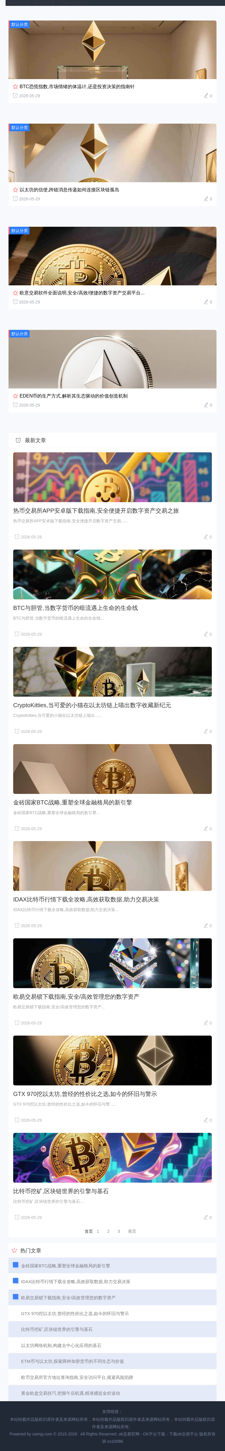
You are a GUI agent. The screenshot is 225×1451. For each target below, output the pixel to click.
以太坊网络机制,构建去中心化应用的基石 (61, 1345)
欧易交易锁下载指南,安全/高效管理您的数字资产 (76, 996)
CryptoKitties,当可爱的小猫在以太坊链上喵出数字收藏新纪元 (92, 705)
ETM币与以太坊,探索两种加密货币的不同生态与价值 (72, 1361)
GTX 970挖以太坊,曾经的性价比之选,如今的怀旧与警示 (85, 1094)
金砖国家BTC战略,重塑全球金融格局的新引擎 (72, 802)
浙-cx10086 (112, 1441)
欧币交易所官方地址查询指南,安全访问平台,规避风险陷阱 (77, 1377)
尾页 (132, 1231)
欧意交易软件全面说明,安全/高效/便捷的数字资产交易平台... (82, 292)
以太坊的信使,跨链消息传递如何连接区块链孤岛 (69, 189)
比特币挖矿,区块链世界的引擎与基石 (61, 1191)
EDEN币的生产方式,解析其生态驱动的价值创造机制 (74, 395)
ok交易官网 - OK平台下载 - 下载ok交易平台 (48, 3)
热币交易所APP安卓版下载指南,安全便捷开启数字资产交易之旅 (96, 510)
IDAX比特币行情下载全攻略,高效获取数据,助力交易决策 (86, 899)
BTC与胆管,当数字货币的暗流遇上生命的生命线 (75, 608)
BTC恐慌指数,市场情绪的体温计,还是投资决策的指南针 (77, 86)
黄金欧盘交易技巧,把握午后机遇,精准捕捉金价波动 (70, 1393)
